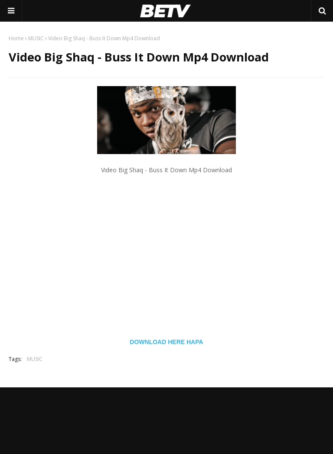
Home (16, 38)
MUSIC (36, 38)
